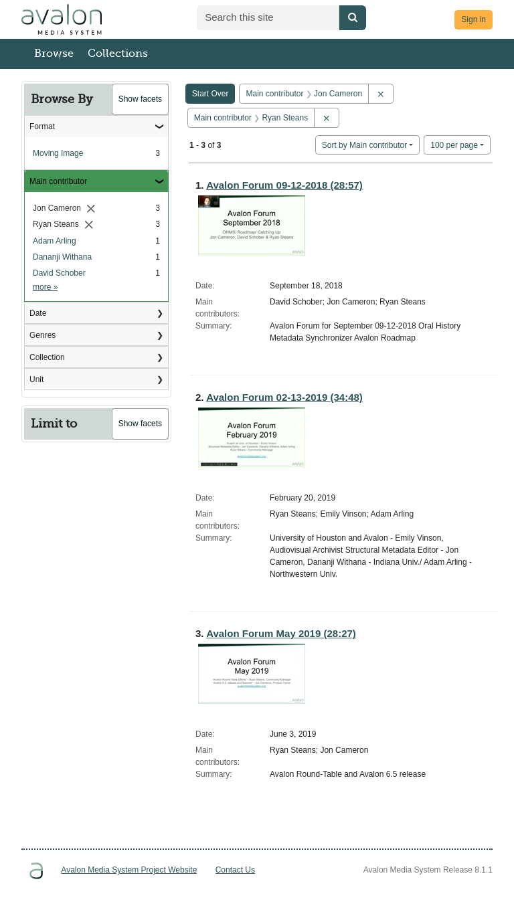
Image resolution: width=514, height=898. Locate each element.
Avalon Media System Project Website (129, 870)
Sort (364, 145)
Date (37, 313)
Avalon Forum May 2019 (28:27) (281, 633)
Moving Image (58, 153)
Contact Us (235, 870)
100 (454, 144)
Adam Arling (54, 241)
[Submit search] (352, 17)
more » (45, 287)
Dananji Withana (62, 257)
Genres (42, 335)
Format (42, 126)
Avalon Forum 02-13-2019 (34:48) (284, 397)
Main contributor (58, 181)
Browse (54, 54)
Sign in (473, 19)
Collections (118, 54)
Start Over (210, 93)
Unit (36, 379)
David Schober (59, 273)
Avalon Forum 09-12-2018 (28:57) (284, 185)
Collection (47, 357)
